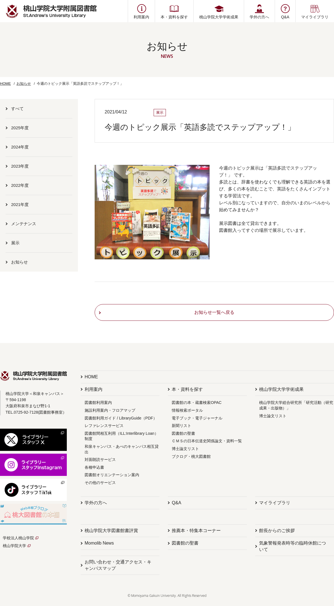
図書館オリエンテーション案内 (112, 475)
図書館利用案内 (98, 402)
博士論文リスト (185, 448)
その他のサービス (100, 482)
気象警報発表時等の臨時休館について (292, 546)
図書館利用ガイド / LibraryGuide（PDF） (121, 418)
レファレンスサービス (104, 425)
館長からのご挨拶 (277, 530)
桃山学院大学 (14, 545)
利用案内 (93, 389)
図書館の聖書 (183, 433)
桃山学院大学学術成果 (281, 389)
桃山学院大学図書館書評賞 (111, 530)
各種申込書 (94, 467)
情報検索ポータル (187, 410)
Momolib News (99, 543)
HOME (5, 83)
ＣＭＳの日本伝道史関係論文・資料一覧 (207, 441)
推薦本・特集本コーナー (196, 530)
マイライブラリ (274, 502)
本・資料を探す (187, 389)
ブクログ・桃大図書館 (191, 456)
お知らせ (23, 83)
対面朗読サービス (100, 459)
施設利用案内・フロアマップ (110, 410)
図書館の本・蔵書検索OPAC (197, 402)
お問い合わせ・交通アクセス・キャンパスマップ (118, 565)
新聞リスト (181, 425)
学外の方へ (96, 502)
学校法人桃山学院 (18, 538)
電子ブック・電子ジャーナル (197, 418)
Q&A (176, 502)
